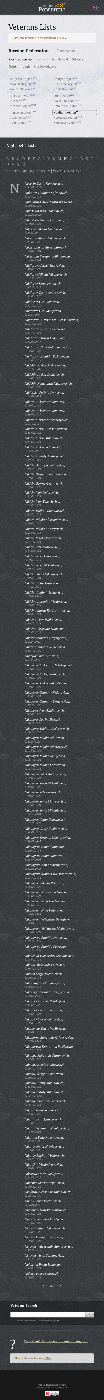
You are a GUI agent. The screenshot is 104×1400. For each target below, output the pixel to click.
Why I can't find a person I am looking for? (56, 1341)
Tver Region (18, 122)
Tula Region (18, 117)
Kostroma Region (65, 84)
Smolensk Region (65, 106)
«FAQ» (48, 1358)
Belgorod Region (21, 79)
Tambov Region (20, 112)
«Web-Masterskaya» (47, 1387)
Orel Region (62, 96)
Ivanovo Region (20, 89)
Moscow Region (20, 106)
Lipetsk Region (20, 96)
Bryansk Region (20, 84)
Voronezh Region (65, 117)
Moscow (15, 101)
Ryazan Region (64, 101)
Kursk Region (63, 89)
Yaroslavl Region (65, 122)
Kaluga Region (63, 79)
